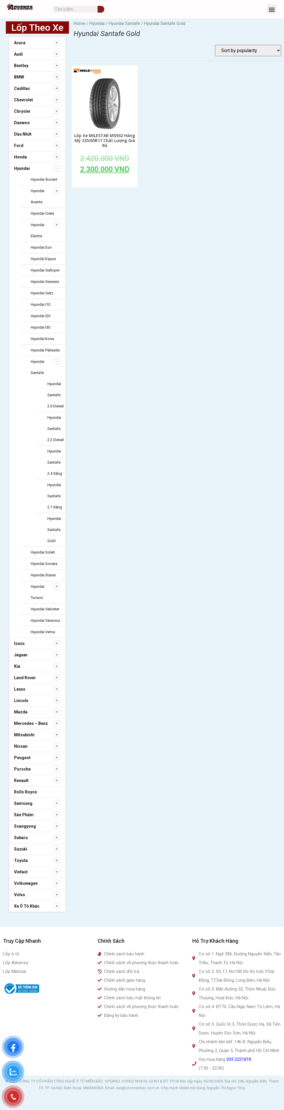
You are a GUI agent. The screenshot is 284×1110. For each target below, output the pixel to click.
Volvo (19, 894)
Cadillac (22, 88)
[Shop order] (248, 50)
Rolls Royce (25, 792)
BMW (19, 77)
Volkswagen (26, 883)
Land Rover (25, 677)
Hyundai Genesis (45, 281)
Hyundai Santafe (124, 23)
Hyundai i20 (40, 316)
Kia (17, 666)
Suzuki (20, 849)
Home (79, 23)
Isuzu (19, 643)
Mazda (20, 712)
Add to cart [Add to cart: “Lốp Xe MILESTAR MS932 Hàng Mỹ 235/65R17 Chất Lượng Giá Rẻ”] (104, 182)
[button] (271, 9)
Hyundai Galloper (45, 270)
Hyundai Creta (42, 213)
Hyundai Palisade (45, 350)
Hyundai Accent (44, 179)
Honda (20, 157)
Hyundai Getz (42, 293)
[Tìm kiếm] (101, 9)
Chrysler (22, 111)
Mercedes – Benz (31, 723)
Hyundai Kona (42, 339)
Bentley (21, 65)
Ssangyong (25, 826)
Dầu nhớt (23, 134)
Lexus (19, 689)
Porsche (22, 769)
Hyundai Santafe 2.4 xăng (54, 462)
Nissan (20, 746)
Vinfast (21, 872)
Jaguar (21, 655)
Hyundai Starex (43, 575)
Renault (21, 780)
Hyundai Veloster (45, 609)
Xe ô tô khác (26, 906)
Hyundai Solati (43, 552)
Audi (18, 54)
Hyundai (22, 168)
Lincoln (21, 700)
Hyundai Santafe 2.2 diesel (55, 428)
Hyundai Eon (41, 247)
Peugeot (22, 757)
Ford (18, 145)
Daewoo (22, 122)
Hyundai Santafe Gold (54, 529)
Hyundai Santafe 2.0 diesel (55, 395)
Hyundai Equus (43, 259)
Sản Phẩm (24, 814)
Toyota (21, 860)
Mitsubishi (24, 734)
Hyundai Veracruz (45, 620)
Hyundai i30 (40, 327)
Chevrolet (23, 100)
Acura (19, 42)
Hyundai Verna (43, 632)
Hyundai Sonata (44, 563)
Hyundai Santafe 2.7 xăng (54, 496)
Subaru (21, 837)
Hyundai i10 (40, 304)
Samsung (23, 803)
